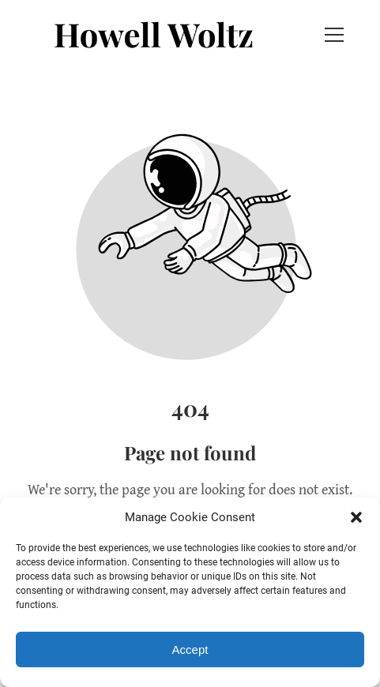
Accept (190, 649)
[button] (356, 517)
